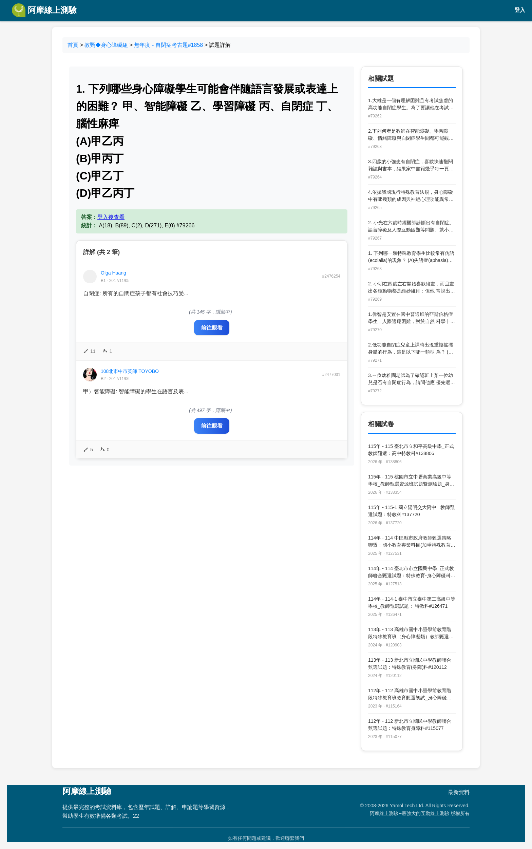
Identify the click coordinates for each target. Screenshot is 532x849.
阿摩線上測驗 (44, 10)
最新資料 (459, 792)
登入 (519, 10)
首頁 (73, 45)
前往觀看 (212, 328)
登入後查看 (111, 217)
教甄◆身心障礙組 (106, 45)
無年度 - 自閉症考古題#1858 (168, 45)
